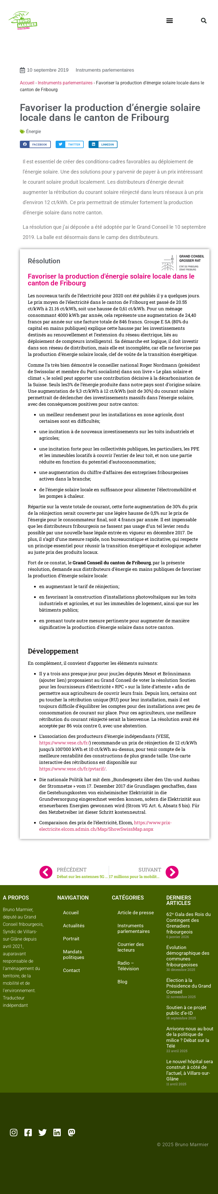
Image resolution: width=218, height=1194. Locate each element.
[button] (169, 20)
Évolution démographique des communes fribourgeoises (187, 956)
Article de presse (136, 912)
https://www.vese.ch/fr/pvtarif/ (72, 769)
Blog (122, 981)
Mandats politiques (73, 954)
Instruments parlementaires (105, 70)
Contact (71, 970)
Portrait (71, 938)
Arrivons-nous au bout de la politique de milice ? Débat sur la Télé (189, 1037)
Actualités (74, 925)
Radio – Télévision (128, 965)
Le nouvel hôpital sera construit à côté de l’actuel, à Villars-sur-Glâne (189, 1070)
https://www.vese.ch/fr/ (64, 743)
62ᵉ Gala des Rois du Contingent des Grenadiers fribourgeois (188, 922)
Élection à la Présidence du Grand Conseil (188, 986)
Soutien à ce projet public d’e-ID (186, 1010)
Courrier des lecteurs (131, 947)
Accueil (27, 83)
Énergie (33, 131)
